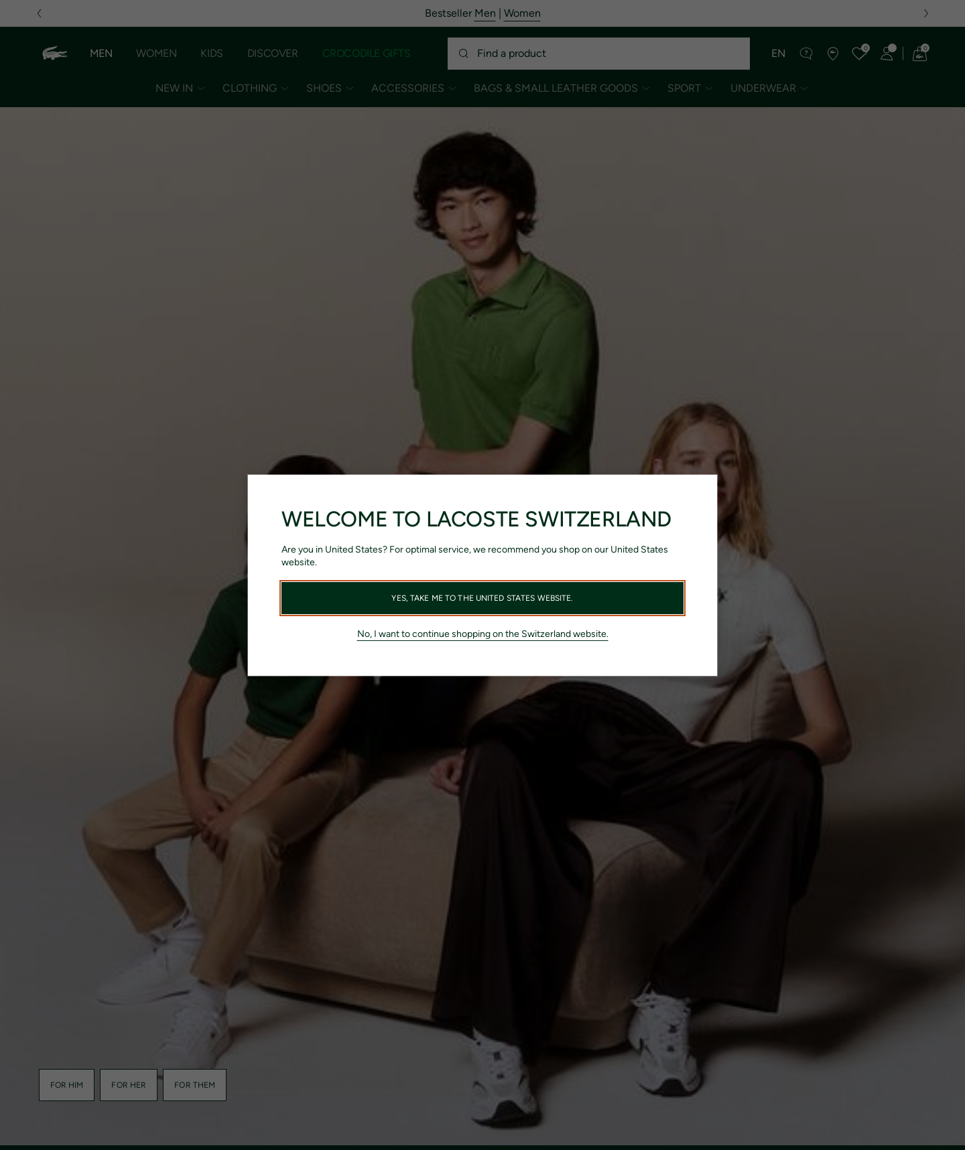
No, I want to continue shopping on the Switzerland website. (482, 634)
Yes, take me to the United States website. (482, 598)
